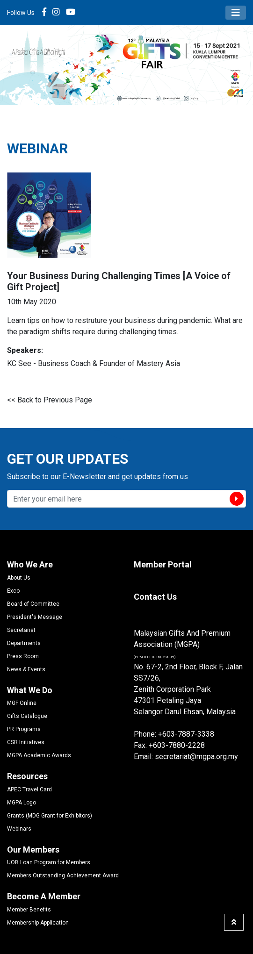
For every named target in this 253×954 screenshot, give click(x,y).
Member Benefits (29, 909)
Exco (13, 591)
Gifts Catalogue (27, 716)
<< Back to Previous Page (49, 399)
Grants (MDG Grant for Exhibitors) (49, 815)
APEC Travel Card (29, 789)
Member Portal (163, 564)
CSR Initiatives (25, 742)
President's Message (34, 617)
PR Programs (24, 729)
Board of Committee (33, 604)
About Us (18, 577)
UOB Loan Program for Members (48, 862)
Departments (24, 643)
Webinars (19, 828)
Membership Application (38, 922)
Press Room (23, 656)
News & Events (26, 669)
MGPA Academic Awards (39, 755)
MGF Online (21, 703)
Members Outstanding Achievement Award (63, 875)
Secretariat (21, 630)
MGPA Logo (21, 802)
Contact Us (155, 597)
